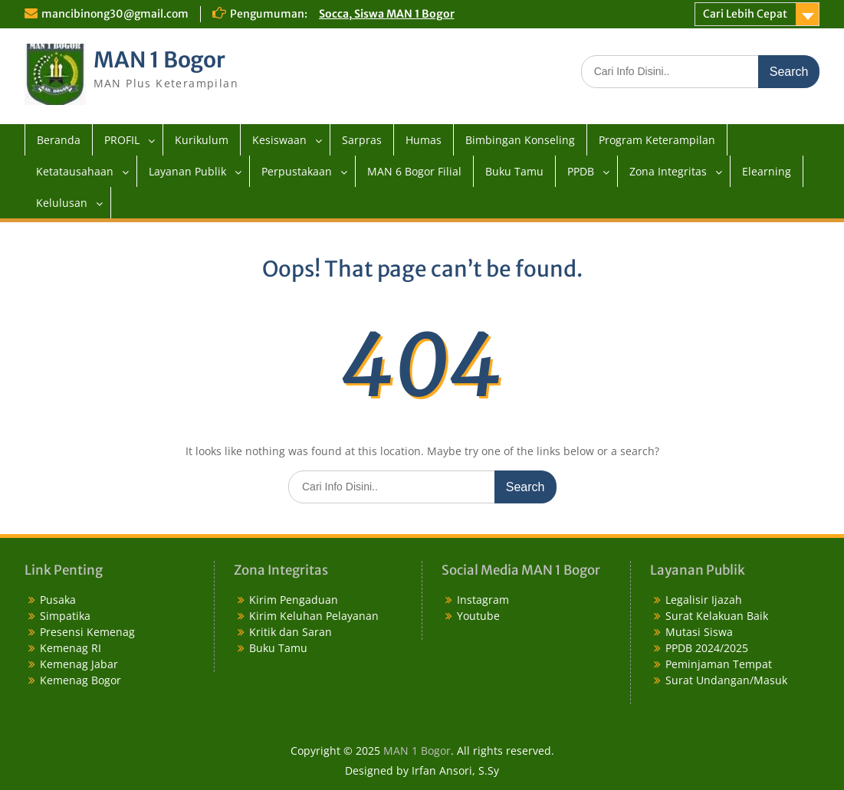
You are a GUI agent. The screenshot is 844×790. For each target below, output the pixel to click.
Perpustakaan (296, 171)
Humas (424, 140)
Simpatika (65, 615)
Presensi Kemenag (87, 631)
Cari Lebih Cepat (745, 14)
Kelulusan (61, 202)
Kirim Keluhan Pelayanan (314, 615)
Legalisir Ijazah (703, 599)
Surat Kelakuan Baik (716, 615)
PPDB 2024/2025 (706, 648)
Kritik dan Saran (290, 631)
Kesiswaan (279, 140)
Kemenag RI (70, 648)
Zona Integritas (668, 171)
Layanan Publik (187, 171)
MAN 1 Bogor (159, 60)
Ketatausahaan (74, 171)
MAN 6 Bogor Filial (414, 171)
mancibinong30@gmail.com (115, 14)
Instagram (483, 599)
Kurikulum (201, 140)
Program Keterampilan (657, 140)
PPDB (580, 171)
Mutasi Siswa (699, 631)
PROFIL (122, 140)
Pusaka (58, 599)
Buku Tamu (514, 171)
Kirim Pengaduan (293, 599)
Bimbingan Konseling (520, 140)
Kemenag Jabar (79, 664)
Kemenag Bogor (80, 680)
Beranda (58, 140)
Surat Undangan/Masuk (726, 680)
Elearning (766, 171)
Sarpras (362, 140)
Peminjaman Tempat (718, 664)
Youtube (478, 615)
